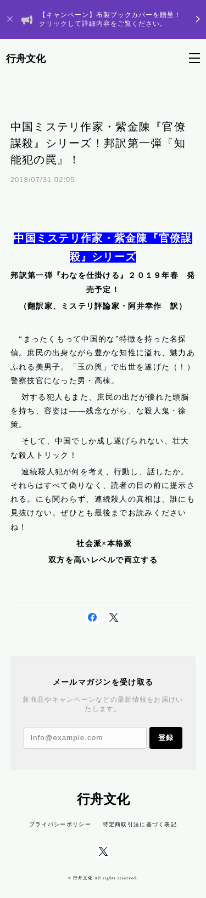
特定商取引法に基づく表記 (140, 824)
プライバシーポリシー (60, 824)
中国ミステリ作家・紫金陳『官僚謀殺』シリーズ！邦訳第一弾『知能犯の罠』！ (98, 143)
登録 (166, 738)
